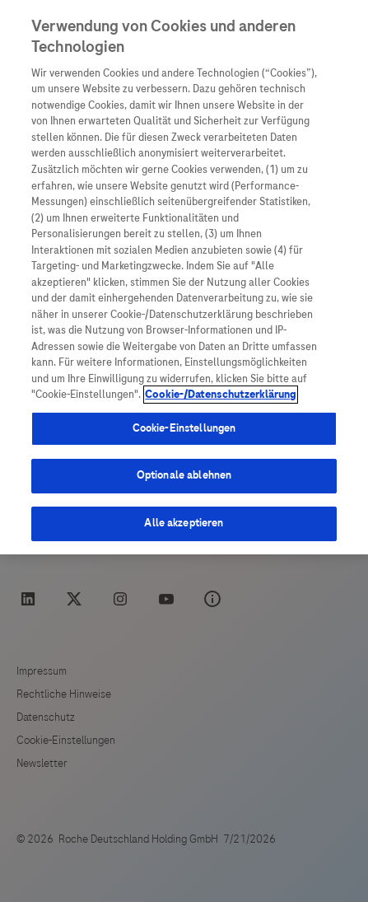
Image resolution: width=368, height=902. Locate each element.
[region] (184, 277)
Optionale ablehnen (184, 475)
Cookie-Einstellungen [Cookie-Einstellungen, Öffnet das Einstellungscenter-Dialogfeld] (184, 428)
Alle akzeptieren (183, 523)
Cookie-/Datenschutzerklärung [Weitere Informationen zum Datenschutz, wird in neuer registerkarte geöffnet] (220, 394)
